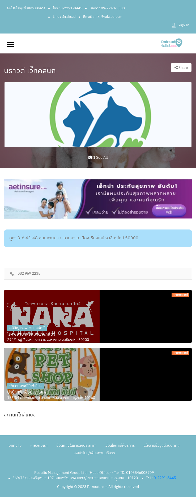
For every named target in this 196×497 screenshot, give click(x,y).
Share (181, 68)
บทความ (15, 445)
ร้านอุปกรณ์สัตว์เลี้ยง (25, 386)
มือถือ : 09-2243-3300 (107, 8)
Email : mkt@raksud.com (102, 17)
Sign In (183, 25)
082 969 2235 (29, 274)
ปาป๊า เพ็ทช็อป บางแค (26, 392)
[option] (98, 114)
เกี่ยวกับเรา (39, 445)
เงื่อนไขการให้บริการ (119, 445)
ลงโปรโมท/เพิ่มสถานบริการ (26, 8)
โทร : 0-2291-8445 (67, 8)
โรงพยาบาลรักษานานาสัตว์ (31, 334)
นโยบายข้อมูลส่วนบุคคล (161, 445)
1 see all (98, 157)
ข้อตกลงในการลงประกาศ (76, 445)
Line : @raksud (64, 17)
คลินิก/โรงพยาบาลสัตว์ (27, 328)
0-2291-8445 (165, 478)
